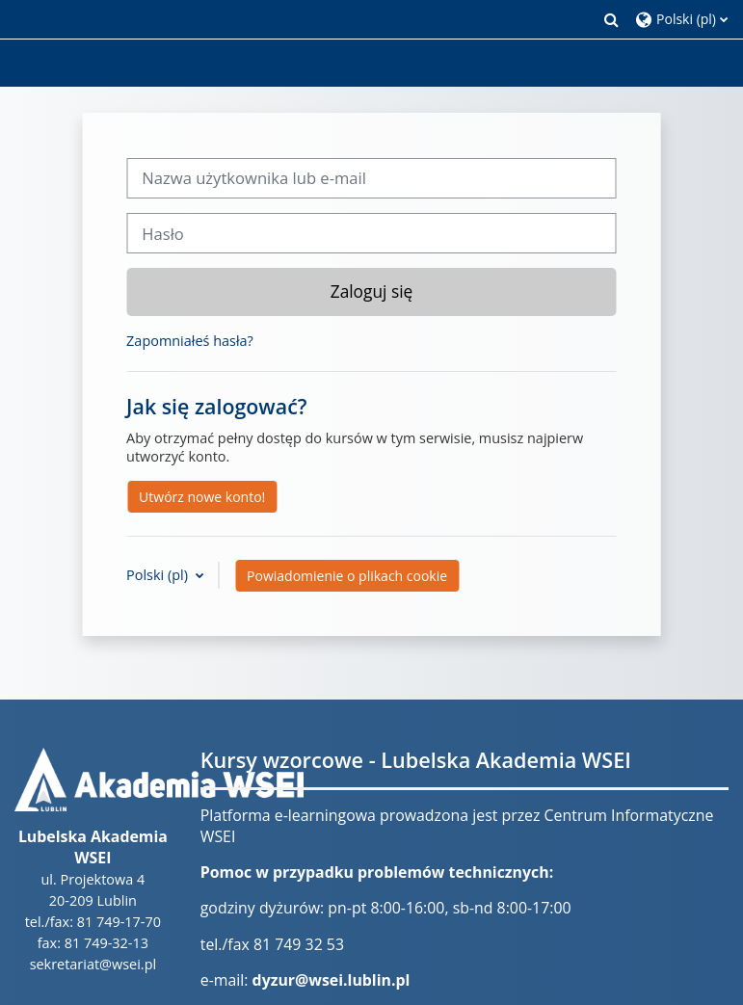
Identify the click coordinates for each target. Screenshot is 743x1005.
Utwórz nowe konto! (202, 497)
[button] (612, 19)
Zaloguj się (372, 291)
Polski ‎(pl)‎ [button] (159, 575)
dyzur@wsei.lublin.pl (331, 980)
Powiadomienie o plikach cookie (347, 576)
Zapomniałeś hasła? (189, 340)
